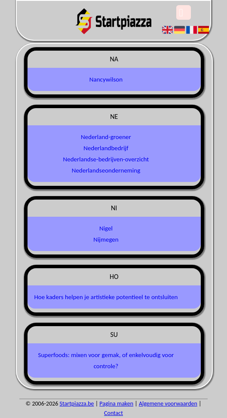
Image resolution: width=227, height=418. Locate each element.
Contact (113, 413)
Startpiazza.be (77, 403)
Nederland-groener (106, 137)
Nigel (106, 228)
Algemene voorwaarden (168, 403)
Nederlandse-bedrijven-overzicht (106, 159)
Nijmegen (105, 239)
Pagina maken (116, 403)
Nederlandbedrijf (105, 148)
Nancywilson (106, 79)
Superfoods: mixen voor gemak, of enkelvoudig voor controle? (106, 360)
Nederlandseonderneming (106, 170)
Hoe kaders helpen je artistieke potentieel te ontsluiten (106, 297)
